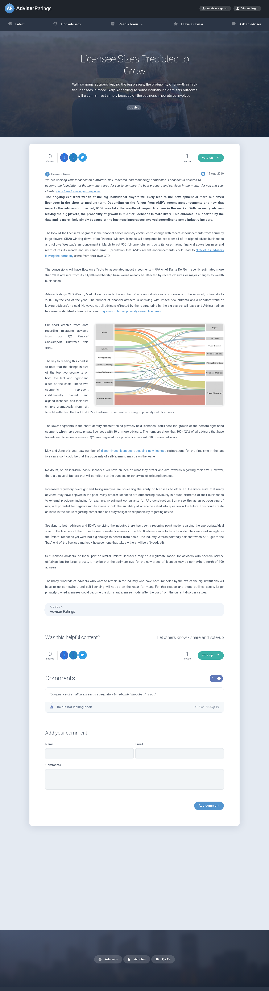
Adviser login (247, 8)
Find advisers (67, 24)
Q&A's (163, 959)
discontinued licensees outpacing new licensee (133, 454)
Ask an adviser (246, 24)
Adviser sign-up (215, 8)
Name (89, 754)
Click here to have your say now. (78, 195)
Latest (16, 24)
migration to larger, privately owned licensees (130, 315)
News (67, 178)
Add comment (209, 809)
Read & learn (127, 26)
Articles (137, 959)
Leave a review (188, 24)
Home (55, 178)
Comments (134, 780)
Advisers (108, 959)
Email (179, 754)
